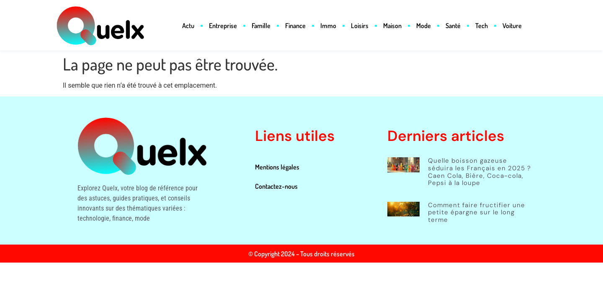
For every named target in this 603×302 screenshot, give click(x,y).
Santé (453, 25)
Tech (481, 25)
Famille (261, 25)
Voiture (512, 25)
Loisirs (359, 25)
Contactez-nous (276, 186)
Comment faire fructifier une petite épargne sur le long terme (476, 212)
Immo (328, 25)
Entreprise (223, 25)
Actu (188, 25)
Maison (392, 25)
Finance (295, 25)
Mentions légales (277, 167)
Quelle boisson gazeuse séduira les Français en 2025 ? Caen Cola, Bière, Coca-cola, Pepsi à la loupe (479, 171)
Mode (423, 25)
